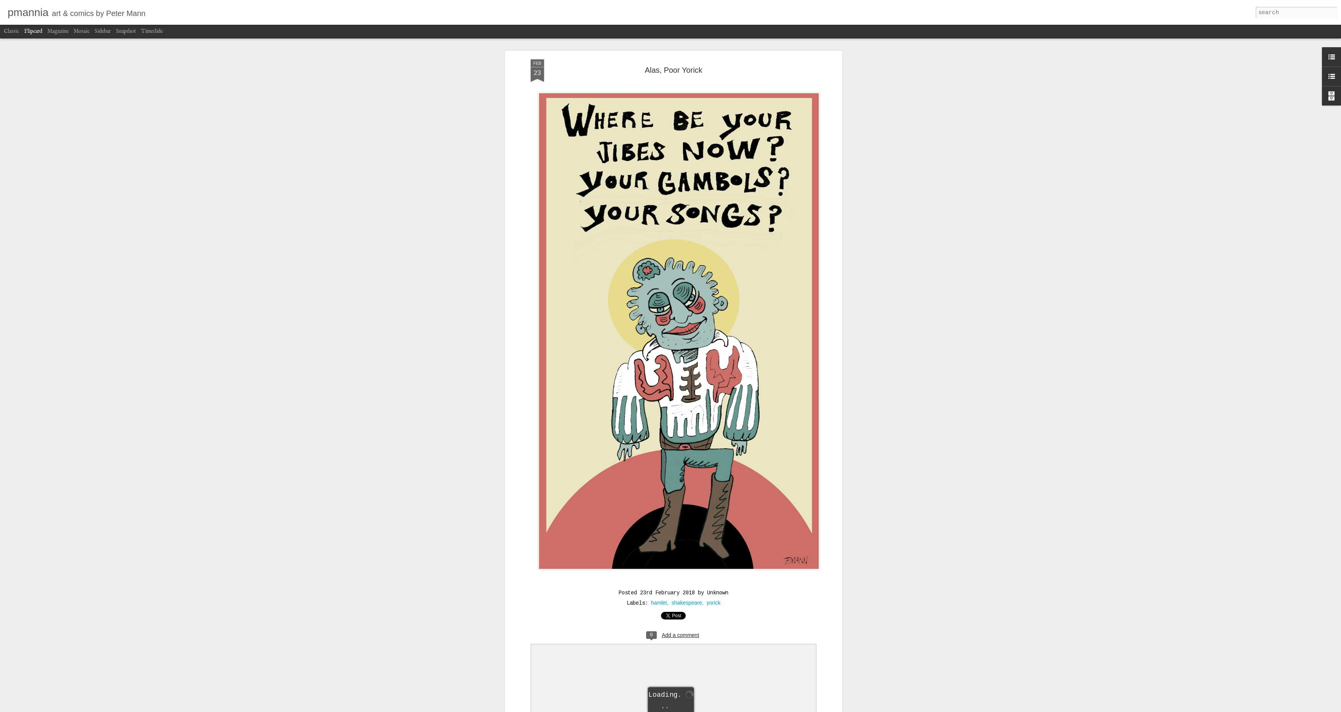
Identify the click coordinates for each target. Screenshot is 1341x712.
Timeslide (152, 31)
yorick (714, 603)
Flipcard (33, 31)
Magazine (58, 31)
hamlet (659, 603)
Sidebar (102, 31)
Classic (11, 31)
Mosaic (82, 31)
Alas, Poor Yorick (673, 70)
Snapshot (126, 31)
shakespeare (687, 603)
